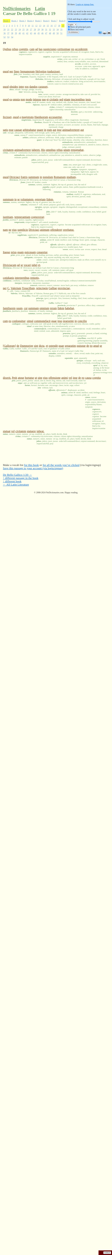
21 (8, 29)
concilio (82, 320)
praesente (68, 320)
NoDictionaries (17, 8)
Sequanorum (27, 71)
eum (49, 129)
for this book (31, 465)
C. (8, 288)
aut (54, 129)
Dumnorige (26, 345)
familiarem (9, 308)
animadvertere (22, 149)
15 (48, 25)
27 (31, 29)
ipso (59, 320)
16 (51, 25)
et (48, 99)
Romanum (60, 176)
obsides (13, 86)
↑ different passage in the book (20, 478)
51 (61, 33)
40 (20, 33)
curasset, (43, 86)
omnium (44, 308)
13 (40, 25)
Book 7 (54, 21)
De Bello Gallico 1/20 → (17, 474)
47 (46, 33)
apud (96, 345)
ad (36, 49)
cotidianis (8, 277)
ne (10, 229)
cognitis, (24, 49)
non (23, 99)
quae (54, 320)
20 (4, 29)
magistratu (28, 117)
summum (33, 176)
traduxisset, (54, 71)
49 (54, 33)
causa (88, 377)
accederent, (81, 49)
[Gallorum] (9, 345)
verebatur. (68, 229)
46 (42, 33)
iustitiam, (8, 216)
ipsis (88, 99)
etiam (67, 99)
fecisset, (7, 117)
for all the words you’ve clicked (61, 465)
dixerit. (7, 377)
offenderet (56, 229)
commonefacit (42, 320)
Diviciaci (14, 176)
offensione (54, 377)
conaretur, (42, 252)
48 (50, 33)
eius (14, 229)
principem (42, 288)
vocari (27, 264)
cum (31, 49)
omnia (16, 99)
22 (12, 29)
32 (50, 29)
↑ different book (12, 481)
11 (33, 25)
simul (30, 320)
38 (12, 33)
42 (27, 33)
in (45, 129)
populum (48, 176)
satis (5, 129)
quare (40, 129)
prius (14, 252)
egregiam (40, 199)
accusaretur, (55, 117)
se (18, 199)
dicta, (42, 345)
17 (55, 25)
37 (8, 33)
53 (8, 37)
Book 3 (22, 21)
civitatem (8, 149)
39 (16, 33)
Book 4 (30, 21)
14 (44, 25)
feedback (107, 1253)
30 (42, 29)
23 (16, 29)
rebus (15, 49)
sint (36, 345)
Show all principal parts (80, 27)
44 (35, 33)
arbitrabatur (29, 129)
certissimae (63, 49)
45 (39, 33)
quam (20, 252)
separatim (70, 345)
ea (10, 99)
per (11, 71)
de (18, 345)
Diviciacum (9, 264)
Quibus (7, 49)
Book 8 (62, 21)
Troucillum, (28, 288)
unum (66, 149)
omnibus (51, 149)
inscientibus (78, 99)
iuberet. (36, 149)
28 (35, 29)
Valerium (16, 288)
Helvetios (41, 71)
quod (6, 71)
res (72, 49)
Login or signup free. (85, 4)
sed (61, 99)
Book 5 (38, 21)
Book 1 (6, 21)
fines (16, 71)
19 (63, 25)
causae (18, 129)
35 (61, 29)
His (43, 149)
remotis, (35, 277)
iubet (34, 264)
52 (4, 37)
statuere (31, 431)
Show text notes (77, 29)
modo (29, 99)
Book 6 (46, 21)
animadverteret (71, 129)
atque (21, 377)
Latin (40, 8)
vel (70, 377)
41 (23, 33)
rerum (53, 308)
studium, (72, 176)
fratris (24, 176)
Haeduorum (41, 117)
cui (25, 308)
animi (64, 377)
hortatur (29, 377)
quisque (81, 345)
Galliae (53, 288)
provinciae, (64, 288)
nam (5, 229)
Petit (14, 377)
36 (4, 33)
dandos (33, 86)
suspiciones (50, 49)
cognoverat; (38, 216)
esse (11, 129)
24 (20, 29)
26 (27, 29)
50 (58, 33)
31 (46, 29)
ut (36, 377)
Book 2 (14, 21)
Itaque (6, 252)
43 (31, 33)
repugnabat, (77, 149)
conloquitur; (19, 320)
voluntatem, (27, 199)
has (40, 49)
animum (45, 229)
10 (29, 25)
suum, (19, 308)
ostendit (53, 345)
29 (39, 29)
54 (12, 37)
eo (10, 320)
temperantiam (22, 216)
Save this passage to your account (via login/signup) (33, 468)
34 (58, 29)
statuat (6, 431)
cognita (96, 377)
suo (44, 99)
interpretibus (22, 277)
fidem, (50, 199)
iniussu (37, 99)
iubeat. (40, 431)
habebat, (70, 308)
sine (40, 377)
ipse (59, 129)
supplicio (22, 229)
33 (54, 29)
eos (27, 86)
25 (23, 29)
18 (59, 25)
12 (36, 25)
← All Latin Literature (16, 484)
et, (39, 264)
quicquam (30, 252)
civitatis (54, 99)
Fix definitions (73, 32)
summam (33, 308)
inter (21, 86)
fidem (61, 308)
